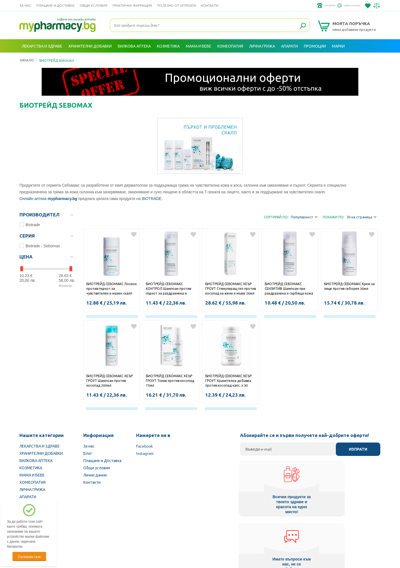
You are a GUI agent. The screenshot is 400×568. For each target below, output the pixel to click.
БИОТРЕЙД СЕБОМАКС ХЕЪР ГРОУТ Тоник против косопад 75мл (170, 380)
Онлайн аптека (33, 198)
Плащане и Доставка (55, 5)
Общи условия (93, 5)
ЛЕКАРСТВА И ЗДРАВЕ (39, 445)
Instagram (145, 453)
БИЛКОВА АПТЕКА (35, 460)
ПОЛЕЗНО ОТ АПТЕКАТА (176, 5)
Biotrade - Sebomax (39, 246)
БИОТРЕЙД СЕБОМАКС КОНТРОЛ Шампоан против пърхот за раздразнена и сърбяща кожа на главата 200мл (168, 289)
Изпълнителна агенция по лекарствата (162, 532)
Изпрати (358, 449)
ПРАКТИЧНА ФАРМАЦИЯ (132, 5)
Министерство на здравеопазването (236, 532)
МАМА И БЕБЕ (32, 474)
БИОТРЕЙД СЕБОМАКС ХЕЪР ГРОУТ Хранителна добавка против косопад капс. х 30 (228, 380)
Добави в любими (133, 234)
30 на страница (361, 217)
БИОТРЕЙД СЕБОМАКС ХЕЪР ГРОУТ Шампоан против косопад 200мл (109, 380)
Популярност (304, 217)
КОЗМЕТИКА (30, 467)
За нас (25, 5)
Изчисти (65, 285)
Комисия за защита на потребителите (310, 532)
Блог (87, 453)
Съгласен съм (29, 556)
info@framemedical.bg (340, 5)
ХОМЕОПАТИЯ (32, 482)
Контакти (209, 5)
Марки (338, 45)
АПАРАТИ (27, 496)
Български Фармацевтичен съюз (91, 532)
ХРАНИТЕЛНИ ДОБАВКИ (41, 453)
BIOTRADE (152, 198)
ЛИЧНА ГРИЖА (32, 489)
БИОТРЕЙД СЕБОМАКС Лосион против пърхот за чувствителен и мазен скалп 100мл (111, 289)
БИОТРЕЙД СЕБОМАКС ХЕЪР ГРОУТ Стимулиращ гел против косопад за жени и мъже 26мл (230, 288)
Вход (369, 59)
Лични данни (95, 474)
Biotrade (29, 225)
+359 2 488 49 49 (297, 5)
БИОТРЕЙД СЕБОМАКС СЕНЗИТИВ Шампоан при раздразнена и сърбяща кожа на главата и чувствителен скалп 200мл (289, 289)
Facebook (144, 445)
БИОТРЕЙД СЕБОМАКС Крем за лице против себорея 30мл (349, 286)
